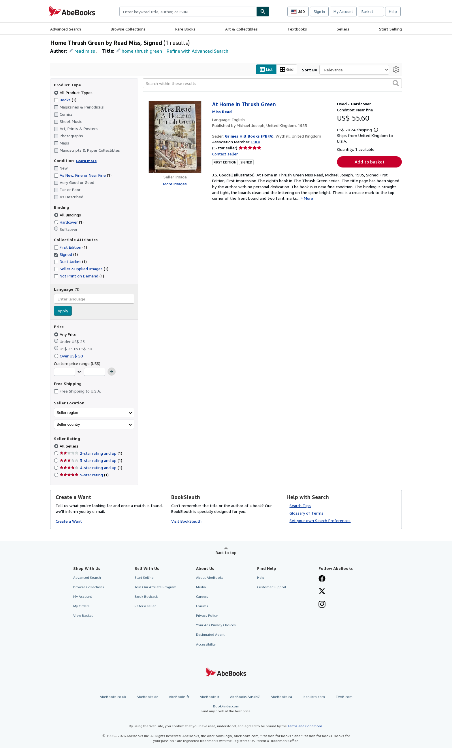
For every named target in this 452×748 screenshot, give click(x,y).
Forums (202, 606)
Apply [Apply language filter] (63, 311)
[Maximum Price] (94, 372)
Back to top (226, 552)
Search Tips (300, 505)
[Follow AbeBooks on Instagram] (322, 605)
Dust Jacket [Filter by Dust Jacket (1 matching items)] (70, 261)
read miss (84, 51)
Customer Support (271, 587)
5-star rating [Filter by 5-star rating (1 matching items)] (84, 475)
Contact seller (225, 153)
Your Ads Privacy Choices (216, 625)
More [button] (308, 198)
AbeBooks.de (147, 696)
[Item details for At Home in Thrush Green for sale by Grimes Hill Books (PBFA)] (175, 137)
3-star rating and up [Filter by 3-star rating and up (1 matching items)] (91, 460)
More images (175, 184)
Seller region (67, 412)
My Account (343, 11)
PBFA (255, 142)
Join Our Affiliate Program (155, 587)
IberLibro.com (314, 696)
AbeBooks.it (209, 696)
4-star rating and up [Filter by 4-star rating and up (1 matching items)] (91, 467)
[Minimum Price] (64, 372)
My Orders (81, 606)
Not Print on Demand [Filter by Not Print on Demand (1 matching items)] (79, 276)
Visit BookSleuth (186, 521)
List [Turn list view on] (266, 69)
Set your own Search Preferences (320, 520)
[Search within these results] (272, 83)
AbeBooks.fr (179, 696)
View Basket (83, 616)
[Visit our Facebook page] (322, 579)
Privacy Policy (207, 616)
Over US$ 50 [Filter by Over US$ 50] (69, 355)
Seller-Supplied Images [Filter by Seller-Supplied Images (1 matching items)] (81, 269)
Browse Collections (128, 28)
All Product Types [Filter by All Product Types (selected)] (74, 92)
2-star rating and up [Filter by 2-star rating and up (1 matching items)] (91, 453)
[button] (396, 83)
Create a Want (69, 521)
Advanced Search (65, 28)
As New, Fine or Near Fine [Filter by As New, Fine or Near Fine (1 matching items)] (83, 175)
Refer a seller (145, 606)
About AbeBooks (209, 577)
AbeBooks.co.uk (113, 696)
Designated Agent (210, 635)
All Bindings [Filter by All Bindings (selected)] (68, 214)
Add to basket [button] (370, 162)
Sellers (343, 28)
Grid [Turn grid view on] (286, 69)
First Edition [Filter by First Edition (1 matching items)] (70, 247)
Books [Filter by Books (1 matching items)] (65, 99)
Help (393, 11)
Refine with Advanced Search (197, 51)
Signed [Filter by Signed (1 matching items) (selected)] (66, 254)
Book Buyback (146, 596)
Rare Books (185, 28)
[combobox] (187, 11)
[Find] (263, 11)
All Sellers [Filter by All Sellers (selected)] (70, 446)
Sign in (319, 11)
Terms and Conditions (305, 726)
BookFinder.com (226, 708)
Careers (202, 596)
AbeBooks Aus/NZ (245, 696)
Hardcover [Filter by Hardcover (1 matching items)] (69, 222)
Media (201, 587)
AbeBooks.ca (281, 696)
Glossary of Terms (306, 513)
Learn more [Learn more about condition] (86, 161)
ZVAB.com (344, 696)
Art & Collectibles (241, 28)
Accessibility (206, 644)
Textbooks (297, 28)
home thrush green (142, 51)
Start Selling (390, 28)
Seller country (68, 424)
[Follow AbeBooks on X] (322, 591)
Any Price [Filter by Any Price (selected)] (66, 334)
